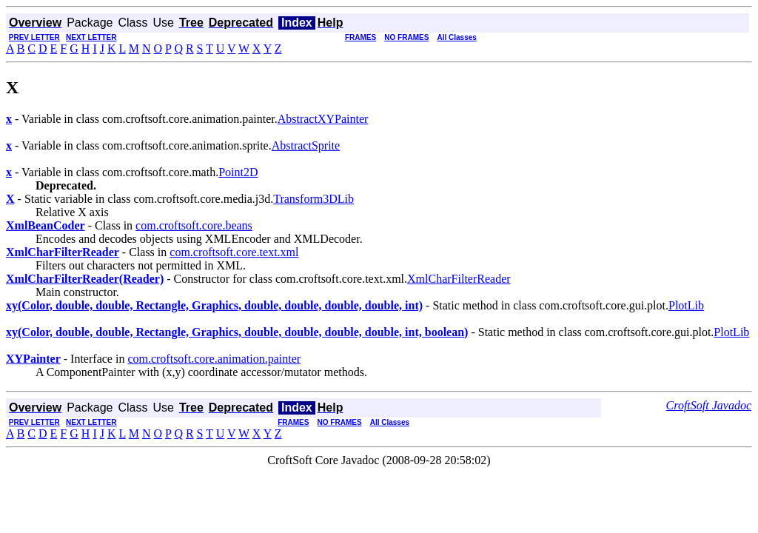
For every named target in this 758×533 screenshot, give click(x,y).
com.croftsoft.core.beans (193, 225)
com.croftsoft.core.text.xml (234, 252)
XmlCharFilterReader (459, 278)
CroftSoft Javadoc (708, 405)
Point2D (238, 172)
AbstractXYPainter (323, 119)
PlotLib (686, 305)
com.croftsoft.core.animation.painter (214, 358)
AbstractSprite (306, 145)
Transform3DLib (313, 198)
